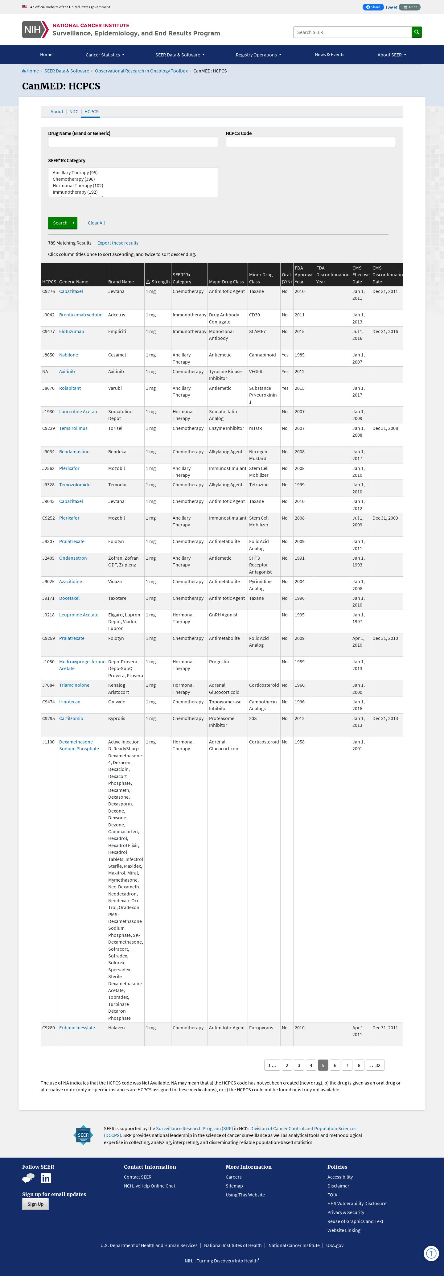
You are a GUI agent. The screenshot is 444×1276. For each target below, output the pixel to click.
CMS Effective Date (361, 275)
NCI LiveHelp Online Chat (149, 1186)
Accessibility (340, 1177)
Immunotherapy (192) (133, 192)
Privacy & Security (345, 1212)
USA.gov (334, 1245)
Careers (234, 1177)
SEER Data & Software (66, 71)
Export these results (117, 243)
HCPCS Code (239, 133)
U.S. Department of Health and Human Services (149, 1245)
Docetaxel (69, 598)
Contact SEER (137, 1177)
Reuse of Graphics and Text (355, 1221)
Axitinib (67, 371)
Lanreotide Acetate (78, 411)
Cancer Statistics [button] (103, 54)
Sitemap (234, 1186)
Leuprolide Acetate (78, 614)
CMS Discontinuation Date (389, 275)
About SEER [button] (390, 54)
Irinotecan (69, 701)
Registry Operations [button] (257, 54)
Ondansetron (73, 558)
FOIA (332, 1195)
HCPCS (91, 111)
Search (60, 223)
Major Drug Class (226, 281)
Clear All (96, 223)
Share (375, 7)
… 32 (375, 1065)
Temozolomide (74, 484)
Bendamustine (74, 451)
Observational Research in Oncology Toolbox (141, 71)
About (57, 111)
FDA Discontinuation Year (333, 275)
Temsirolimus (73, 428)
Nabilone (68, 355)
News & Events (329, 54)
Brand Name (121, 281)
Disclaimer (338, 1186)
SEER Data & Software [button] (178, 54)
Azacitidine (70, 581)
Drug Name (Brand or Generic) (79, 133)
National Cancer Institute (294, 1245)
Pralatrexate (71, 541)
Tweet (391, 7)
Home (46, 54)
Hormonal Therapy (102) (133, 185)
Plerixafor (69, 468)
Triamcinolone (74, 685)
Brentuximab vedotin (81, 314)
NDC (73, 111)
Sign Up (35, 1204)
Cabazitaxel (71, 291)
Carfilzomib (71, 718)
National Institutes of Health (233, 1245)
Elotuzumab (71, 331)
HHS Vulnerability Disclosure (356, 1203)
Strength (161, 281)
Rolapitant (70, 388)
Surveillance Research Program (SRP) (194, 1128)
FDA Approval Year (304, 275)
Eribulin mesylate (77, 1027)
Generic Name (73, 281)
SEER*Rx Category (66, 160)
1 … (272, 1065)
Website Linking (343, 1230)
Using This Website (245, 1195)
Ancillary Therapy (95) (133, 172)
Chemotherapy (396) (133, 179)
